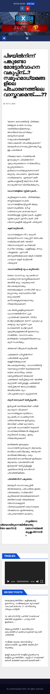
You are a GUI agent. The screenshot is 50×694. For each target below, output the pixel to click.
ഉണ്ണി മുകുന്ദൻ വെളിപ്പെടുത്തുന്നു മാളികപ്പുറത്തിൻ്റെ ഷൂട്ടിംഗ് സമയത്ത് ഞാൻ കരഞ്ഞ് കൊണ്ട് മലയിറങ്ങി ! (24, 657)
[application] (25, 573)
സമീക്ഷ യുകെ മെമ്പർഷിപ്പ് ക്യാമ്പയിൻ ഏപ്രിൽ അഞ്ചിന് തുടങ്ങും (21, 645)
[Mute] (37, 581)
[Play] (8, 581)
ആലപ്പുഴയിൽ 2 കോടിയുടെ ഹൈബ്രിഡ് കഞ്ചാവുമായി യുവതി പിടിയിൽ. (23, 632)
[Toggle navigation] (27, 38)
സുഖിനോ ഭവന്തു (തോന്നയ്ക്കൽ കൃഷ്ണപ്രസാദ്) (34, 528)
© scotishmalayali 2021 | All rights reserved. (25, 689)
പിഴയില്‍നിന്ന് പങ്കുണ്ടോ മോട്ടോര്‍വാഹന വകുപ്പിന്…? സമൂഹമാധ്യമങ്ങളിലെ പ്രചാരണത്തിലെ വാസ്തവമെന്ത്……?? (25, 75)
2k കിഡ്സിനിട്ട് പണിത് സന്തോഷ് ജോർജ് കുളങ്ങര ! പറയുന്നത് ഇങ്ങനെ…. (22, 619)
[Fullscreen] (41, 581)
